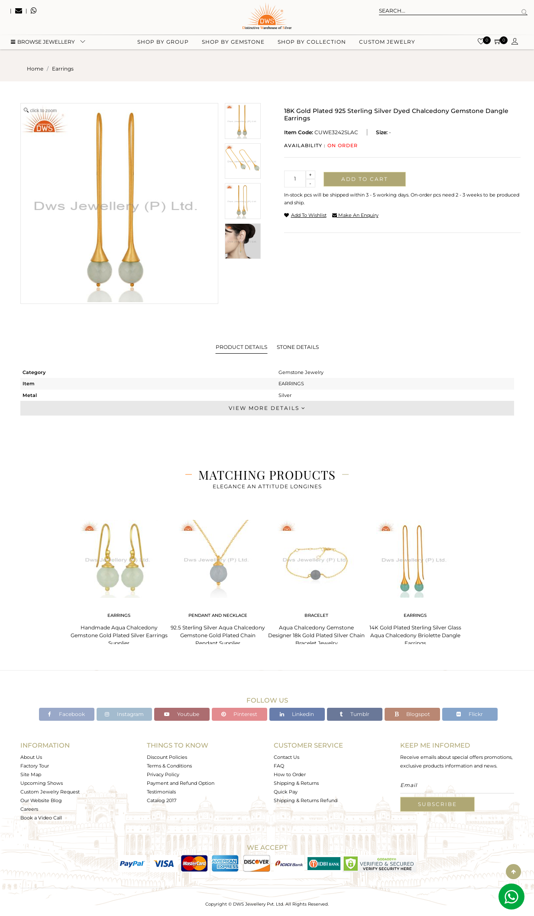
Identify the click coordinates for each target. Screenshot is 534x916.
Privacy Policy (163, 774)
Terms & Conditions (169, 766)
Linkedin (297, 714)
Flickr (469, 714)
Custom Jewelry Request (50, 792)
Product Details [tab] (241, 347)
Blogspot (412, 714)
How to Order (290, 774)
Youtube (181, 714)
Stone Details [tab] (298, 347)
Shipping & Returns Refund (305, 800)
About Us (31, 757)
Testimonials (161, 792)
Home (35, 68)
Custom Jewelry (387, 43)
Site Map (30, 774)
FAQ (279, 766)
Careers (29, 809)
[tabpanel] (119, 580)
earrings (63, 68)
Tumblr (354, 714)
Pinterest (239, 714)
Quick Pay (286, 792)
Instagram (124, 714)
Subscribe (437, 804)
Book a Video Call (41, 818)
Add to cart (364, 179)
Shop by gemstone (233, 43)
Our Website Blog (41, 800)
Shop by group (163, 43)
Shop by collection (312, 43)
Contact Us (286, 757)
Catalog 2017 (161, 800)
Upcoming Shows (41, 783)
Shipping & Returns (296, 783)
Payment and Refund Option (180, 783)
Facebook (66, 714)
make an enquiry (355, 215)
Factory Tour (34, 766)
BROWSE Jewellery (43, 43)
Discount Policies (167, 757)
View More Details (267, 408)
